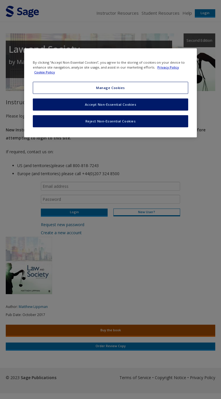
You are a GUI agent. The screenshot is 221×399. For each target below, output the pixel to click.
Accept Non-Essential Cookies (110, 104)
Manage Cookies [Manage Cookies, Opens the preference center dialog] (110, 88)
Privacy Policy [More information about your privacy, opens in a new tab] (168, 67)
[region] (110, 92)
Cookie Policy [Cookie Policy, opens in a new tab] (44, 72)
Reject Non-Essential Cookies (110, 121)
